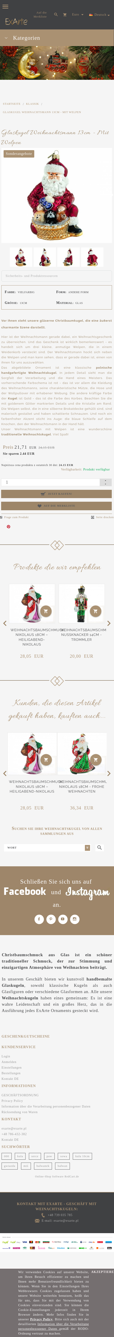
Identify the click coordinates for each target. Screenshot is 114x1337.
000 (6, 1153)
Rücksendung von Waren (20, 1109)
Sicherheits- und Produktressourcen (32, 276)
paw (49, 1153)
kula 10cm (82, 1153)
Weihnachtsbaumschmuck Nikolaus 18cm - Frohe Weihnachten (85, 784)
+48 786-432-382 (14, 1131)
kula (20, 1153)
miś (26, 1163)
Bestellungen (11, 1070)
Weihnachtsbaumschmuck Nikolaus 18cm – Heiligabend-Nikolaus (36, 784)
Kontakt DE (10, 1076)
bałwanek (43, 1163)
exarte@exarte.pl (14, 1126)
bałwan (62, 1163)
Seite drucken (102, 517)
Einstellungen (12, 1065)
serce (35, 1153)
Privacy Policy (12, 1098)
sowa (63, 1153)
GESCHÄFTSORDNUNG (20, 1092)
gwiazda (9, 1163)
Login (6, 1053)
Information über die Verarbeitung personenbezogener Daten (46, 1103)
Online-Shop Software (49, 1173)
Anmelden (9, 1059)
